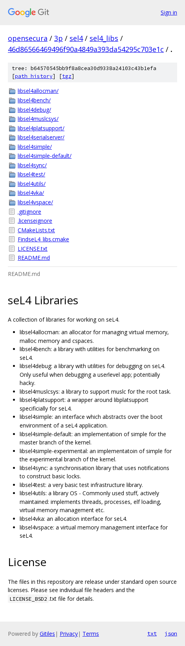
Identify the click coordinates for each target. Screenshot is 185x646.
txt (152, 633)
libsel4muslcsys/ (38, 118)
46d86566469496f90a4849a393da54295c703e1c (86, 49)
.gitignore (29, 211)
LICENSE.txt (33, 248)
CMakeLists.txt (36, 230)
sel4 (76, 38)
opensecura (28, 38)
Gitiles (47, 633)
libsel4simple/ (35, 146)
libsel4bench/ (34, 100)
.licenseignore (35, 220)
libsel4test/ (31, 174)
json (171, 633)
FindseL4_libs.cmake (43, 239)
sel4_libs (104, 38)
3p (58, 38)
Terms (90, 633)
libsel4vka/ (31, 192)
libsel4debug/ (34, 109)
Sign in (169, 12)
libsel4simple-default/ (44, 155)
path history (34, 76)
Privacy (69, 633)
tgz (66, 76)
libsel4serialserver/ (41, 137)
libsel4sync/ (32, 165)
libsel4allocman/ (38, 90)
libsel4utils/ (32, 183)
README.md (34, 257)
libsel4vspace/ (35, 202)
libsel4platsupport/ (41, 128)
